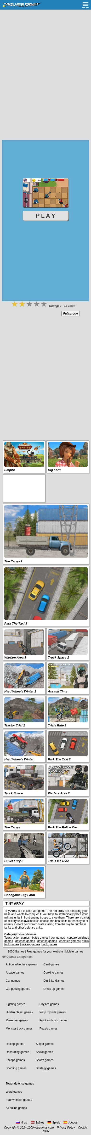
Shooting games (16, 1068)
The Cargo (12, 827)
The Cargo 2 (13, 561)
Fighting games (15, 1004)
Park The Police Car (62, 827)
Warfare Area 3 (15, 657)
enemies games (69, 941)
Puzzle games (48, 1028)
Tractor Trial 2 (14, 725)
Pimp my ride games (53, 1012)
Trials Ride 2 (57, 725)
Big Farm (54, 470)
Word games (14, 1091)
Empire (9, 470)
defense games (47, 941)
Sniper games (44, 1044)
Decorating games (17, 1052)
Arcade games (15, 972)
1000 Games (16, 951)
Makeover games (17, 1020)
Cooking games (53, 972)
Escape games (15, 1060)
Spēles (37, 1122)
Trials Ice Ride (58, 861)
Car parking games (18, 989)
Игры (21, 1122)
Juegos (70, 1122)
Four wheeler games (19, 1100)
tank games (49, 944)
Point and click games (54, 1020)
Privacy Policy (66, 1127)
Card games (51, 964)
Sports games (44, 1060)
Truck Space (13, 793)
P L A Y (45, 215)
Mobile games (74, 951)
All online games (16, 1108)
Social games (44, 1052)
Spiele (53, 1122)
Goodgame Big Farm (19, 895)
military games (31, 944)
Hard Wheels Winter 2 (20, 691)
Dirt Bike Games (53, 980)
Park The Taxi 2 (59, 759)
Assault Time (57, 691)
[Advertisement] (45, 57)
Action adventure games (21, 964)
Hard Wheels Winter (19, 759)
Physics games (49, 1004)
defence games (25, 941)
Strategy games (46, 1068)
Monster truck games (19, 1028)
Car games (13, 980)
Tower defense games (20, 1083)
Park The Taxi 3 (15, 623)
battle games (40, 937)
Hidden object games (19, 1012)
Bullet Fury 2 (13, 861)
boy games (58, 937)
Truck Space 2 (58, 657)
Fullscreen (70, 313)
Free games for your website (45, 951)
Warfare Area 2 (59, 793)
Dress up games (53, 989)
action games (20, 937)
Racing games (15, 1044)
